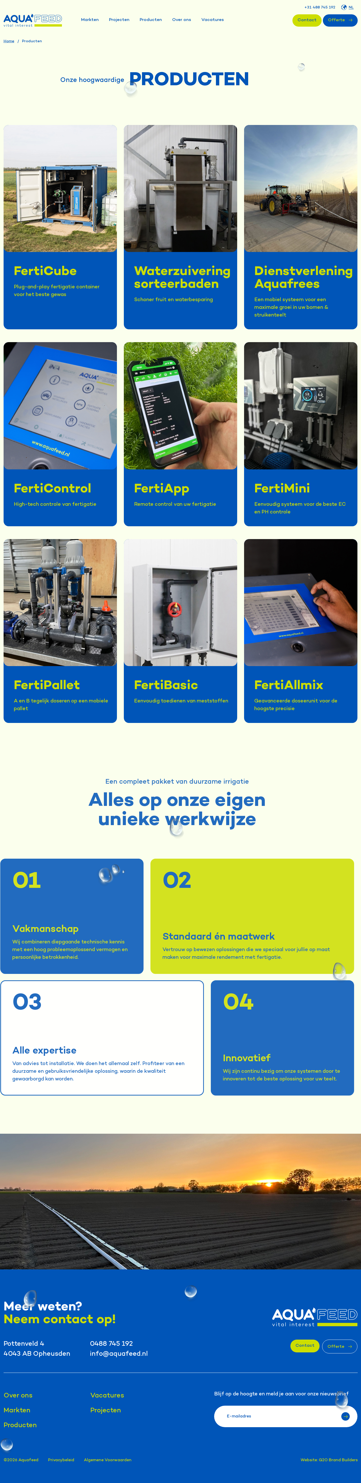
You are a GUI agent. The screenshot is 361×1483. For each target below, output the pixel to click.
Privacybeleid (61, 1460)
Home (9, 41)
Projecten (119, 20)
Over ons (181, 20)
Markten (90, 20)
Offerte (340, 20)
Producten (151, 20)
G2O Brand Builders (338, 1460)
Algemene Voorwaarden (108, 1460)
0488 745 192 (111, 1344)
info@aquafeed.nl (119, 1354)
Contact (307, 20)
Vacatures (212, 20)
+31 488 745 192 (319, 7)
